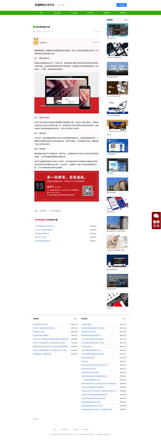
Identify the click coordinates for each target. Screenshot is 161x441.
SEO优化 (90, 13)
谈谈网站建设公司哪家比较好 (42, 354)
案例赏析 (107, 13)
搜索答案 (122, 5)
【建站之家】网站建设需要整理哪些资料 (94, 394)
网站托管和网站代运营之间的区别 (92, 406)
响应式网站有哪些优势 (42, 233)
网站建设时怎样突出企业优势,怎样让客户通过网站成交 (99, 383)
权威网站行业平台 (45, 4)
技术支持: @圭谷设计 (103, 434)
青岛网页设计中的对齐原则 (90, 372)
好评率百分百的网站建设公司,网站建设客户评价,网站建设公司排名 (51, 350)
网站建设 (58, 13)
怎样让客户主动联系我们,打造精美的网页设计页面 (49, 343)
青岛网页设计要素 (38, 332)
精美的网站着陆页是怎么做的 (91, 402)
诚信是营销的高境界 (88, 357)
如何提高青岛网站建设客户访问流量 (93, 328)
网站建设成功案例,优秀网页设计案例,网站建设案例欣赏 (50, 346)
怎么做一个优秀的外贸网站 (43, 230)
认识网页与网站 (87, 324)
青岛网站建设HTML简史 (40, 324)
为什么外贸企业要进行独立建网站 (92, 339)
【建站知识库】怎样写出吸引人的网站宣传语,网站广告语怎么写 (100, 391)
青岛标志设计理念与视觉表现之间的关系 (94, 365)
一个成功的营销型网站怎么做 (91, 380)
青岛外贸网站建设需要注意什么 (92, 350)
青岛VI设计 (85, 361)
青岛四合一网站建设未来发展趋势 (43, 328)
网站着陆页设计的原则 (89, 332)
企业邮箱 (74, 13)
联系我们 (123, 13)
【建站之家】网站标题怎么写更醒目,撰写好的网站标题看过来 (51, 339)
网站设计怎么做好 (40, 237)
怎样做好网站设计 (87, 346)
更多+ (126, 20)
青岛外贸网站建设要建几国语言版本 (93, 354)
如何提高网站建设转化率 (43, 241)
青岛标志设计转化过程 (89, 369)
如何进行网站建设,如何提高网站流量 (93, 398)
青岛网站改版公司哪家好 (41, 335)
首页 (41, 13)
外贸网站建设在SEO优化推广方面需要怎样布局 (97, 409)
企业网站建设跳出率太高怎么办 (45, 226)
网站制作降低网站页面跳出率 (91, 335)
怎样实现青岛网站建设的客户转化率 (93, 343)
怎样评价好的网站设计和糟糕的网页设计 (94, 376)
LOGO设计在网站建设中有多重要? (93, 387)
